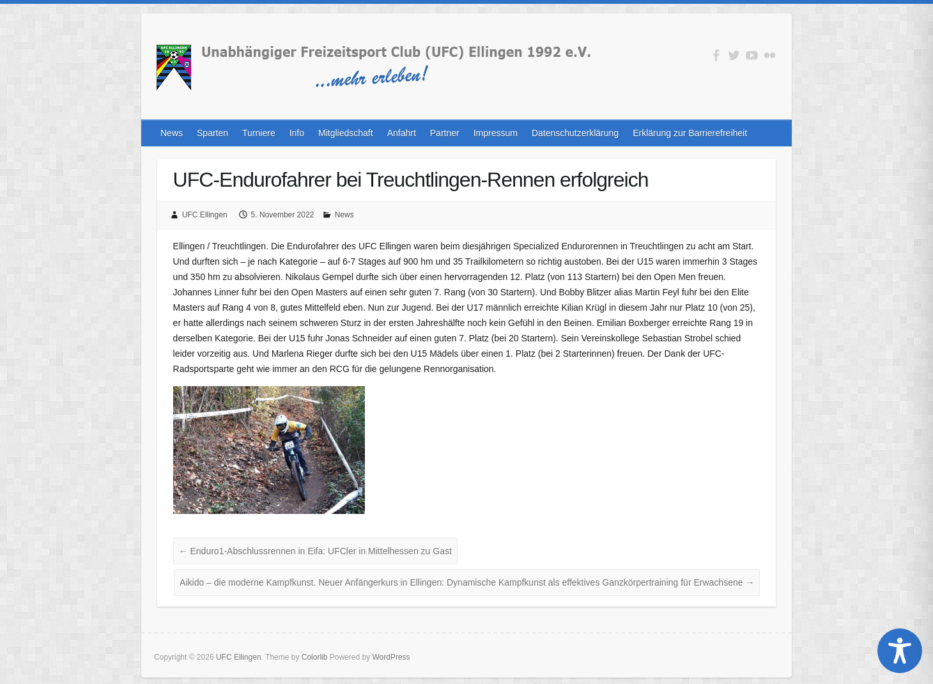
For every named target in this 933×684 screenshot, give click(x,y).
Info (296, 133)
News (171, 133)
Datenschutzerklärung (575, 133)
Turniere (258, 133)
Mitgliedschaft (345, 133)
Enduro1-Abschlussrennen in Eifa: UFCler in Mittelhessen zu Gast (315, 551)
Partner (444, 133)
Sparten (212, 133)
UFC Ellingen (204, 214)
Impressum (496, 133)
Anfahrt (401, 133)
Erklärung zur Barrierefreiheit (690, 133)
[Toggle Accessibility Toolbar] (899, 650)
